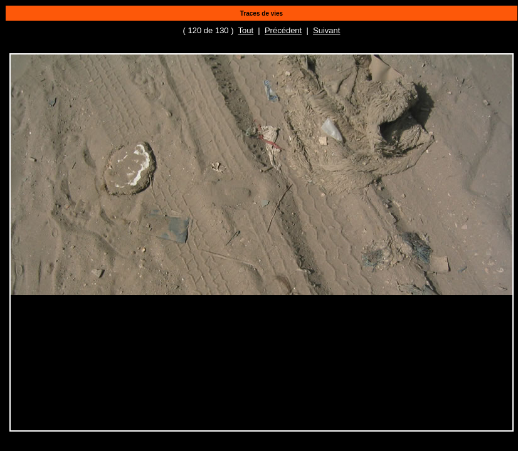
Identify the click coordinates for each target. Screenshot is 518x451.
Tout (246, 30)
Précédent (283, 30)
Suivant (326, 30)
